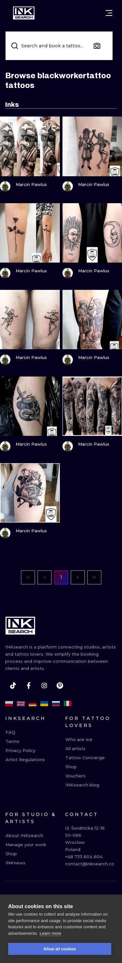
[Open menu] (109, 13)
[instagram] (44, 685)
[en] (21, 703)
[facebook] (28, 685)
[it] (68, 703)
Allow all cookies (59, 950)
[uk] (44, 703)
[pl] (9, 703)
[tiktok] (13, 685)
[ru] (56, 703)
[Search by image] (97, 45)
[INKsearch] (23, 13)
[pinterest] (60, 685)
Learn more (50, 934)
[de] (32, 703)
